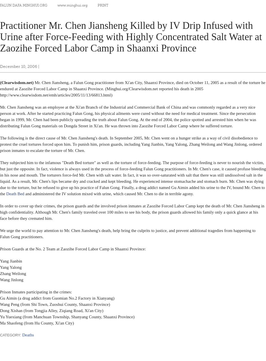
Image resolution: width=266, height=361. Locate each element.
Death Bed (15, 194)
